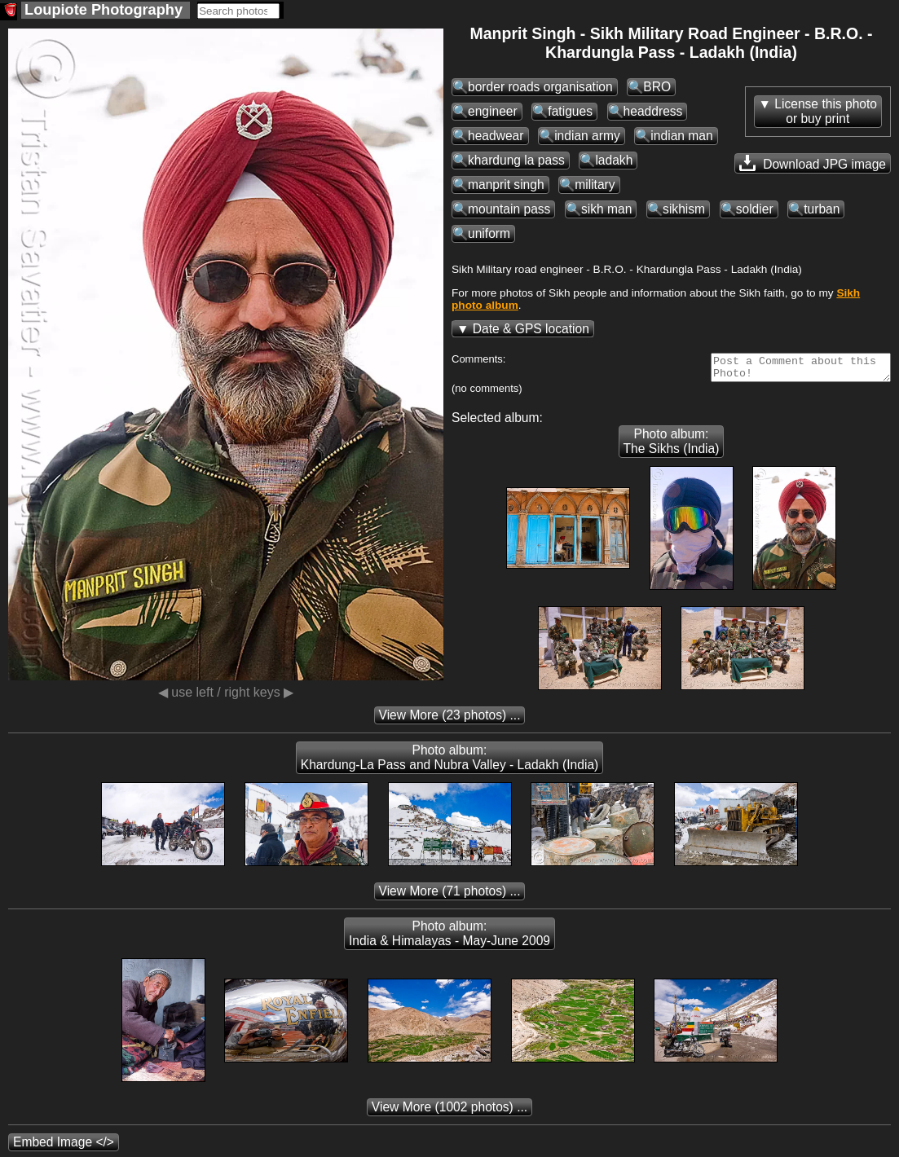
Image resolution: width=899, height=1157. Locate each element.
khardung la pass (516, 160)
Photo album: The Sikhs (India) (672, 446)
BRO (657, 87)
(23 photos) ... (450, 720)
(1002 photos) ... (449, 1112)
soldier (754, 209)
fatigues (570, 111)
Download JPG (812, 163)
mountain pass (509, 209)
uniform (489, 233)
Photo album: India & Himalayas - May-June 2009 (449, 938)
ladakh (613, 160)
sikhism (684, 209)
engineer (493, 111)
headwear (496, 136)
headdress (653, 111)
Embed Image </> (63, 1147)
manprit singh (506, 184)
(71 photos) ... (450, 896)
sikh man (606, 209)
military (595, 184)
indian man (681, 136)
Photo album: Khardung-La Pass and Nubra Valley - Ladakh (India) (450, 762)
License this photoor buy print (825, 111)
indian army (587, 136)
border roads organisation (540, 87)
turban (822, 209)
